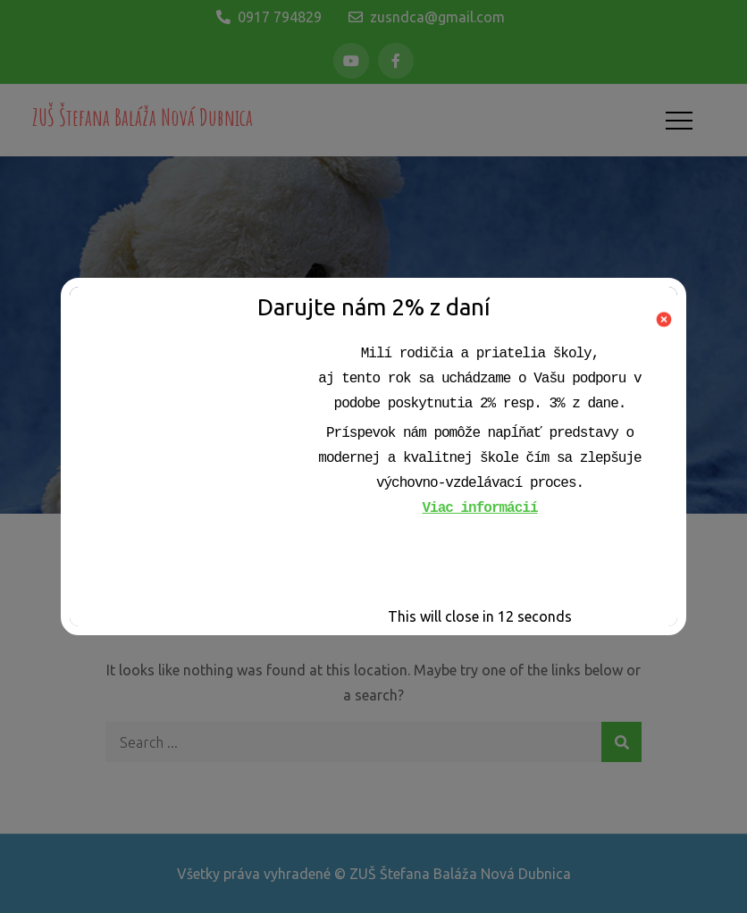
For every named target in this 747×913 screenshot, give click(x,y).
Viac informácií (479, 508)
